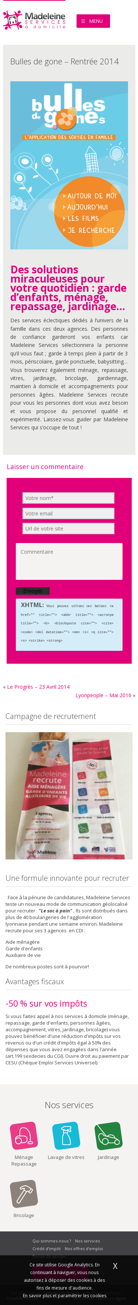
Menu (96, 21)
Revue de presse (49, 1254)
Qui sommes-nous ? (51, 1239)
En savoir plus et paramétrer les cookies (64, 1295)
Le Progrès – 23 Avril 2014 (38, 684)
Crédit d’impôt (46, 1246)
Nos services (87, 1239)
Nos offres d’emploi (84, 1246)
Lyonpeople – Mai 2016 (103, 693)
